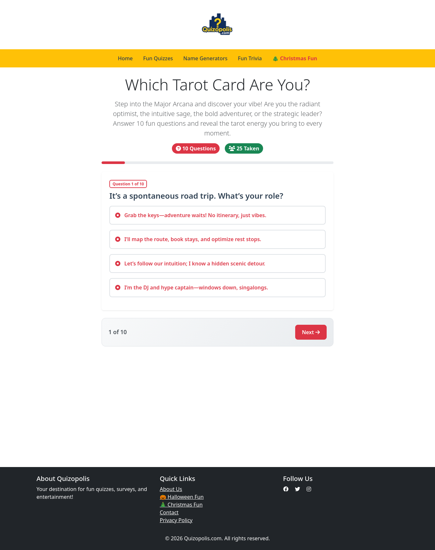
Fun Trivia (250, 58)
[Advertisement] (217, 402)
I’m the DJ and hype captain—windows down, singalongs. (191, 287)
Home (125, 58)
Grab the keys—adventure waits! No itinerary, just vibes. (190, 215)
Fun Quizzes (158, 58)
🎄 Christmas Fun (294, 58)
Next (311, 332)
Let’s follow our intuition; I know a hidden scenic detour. (190, 263)
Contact (169, 512)
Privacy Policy (176, 520)
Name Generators (205, 58)
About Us (171, 489)
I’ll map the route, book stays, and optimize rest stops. (188, 239)
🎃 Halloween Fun (182, 496)
